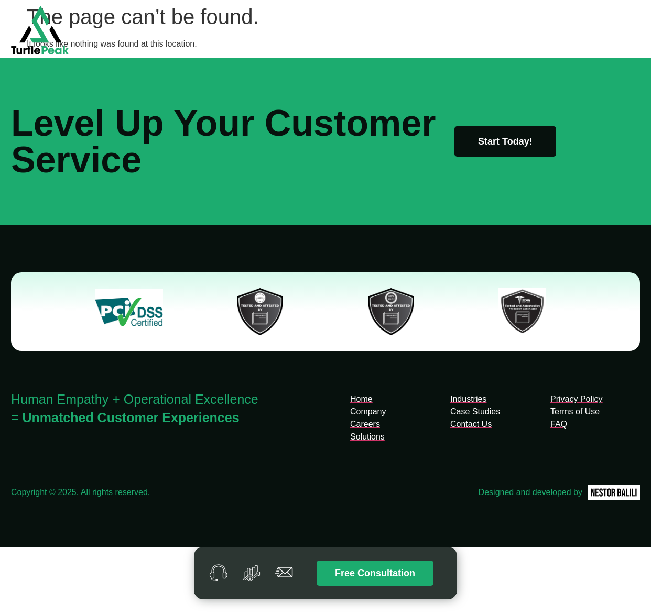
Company (338, 31)
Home (288, 31)
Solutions (394, 31)
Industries (450, 31)
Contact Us (619, 31)
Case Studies (515, 31)
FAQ (569, 31)
